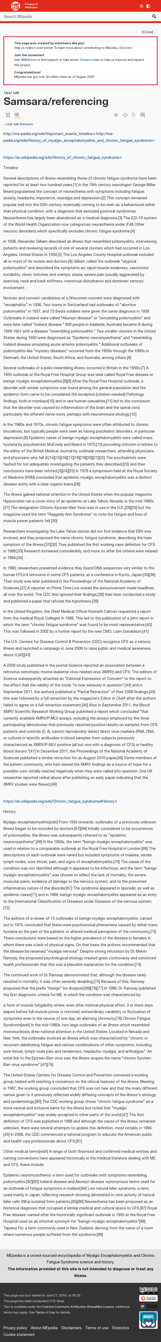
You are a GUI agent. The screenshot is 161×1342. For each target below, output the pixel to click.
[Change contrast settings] (148, 6)
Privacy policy (15, 1328)
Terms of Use (45, 1312)
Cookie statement (19, 1335)
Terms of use (96, 1328)
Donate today (90, 60)
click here (125, 48)
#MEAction (28, 60)
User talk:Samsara (19, 124)
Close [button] (147, 32)
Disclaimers (71, 1328)
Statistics (120, 1328)
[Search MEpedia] (80, 16)
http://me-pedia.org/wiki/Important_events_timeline (47, 134)
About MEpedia (44, 1328)
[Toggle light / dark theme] (141, 6)
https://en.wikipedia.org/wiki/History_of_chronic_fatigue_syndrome (61, 158)
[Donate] (148, 1319)
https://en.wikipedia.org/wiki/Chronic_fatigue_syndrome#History (58, 802)
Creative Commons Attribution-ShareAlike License (78, 1306)
